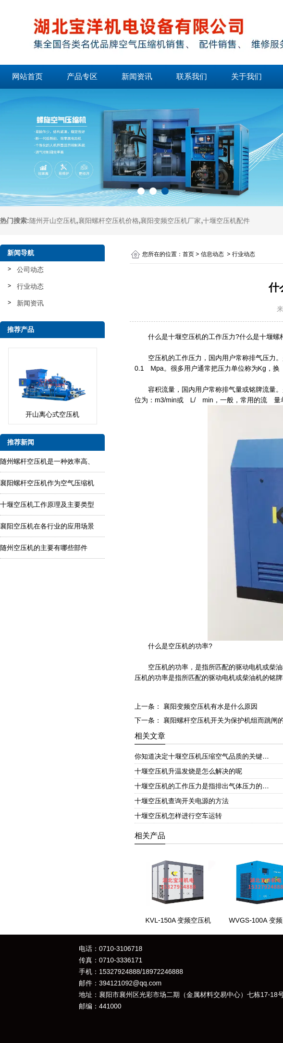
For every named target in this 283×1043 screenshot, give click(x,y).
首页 (188, 254)
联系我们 (191, 76)
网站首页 (27, 76)
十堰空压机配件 (226, 220)
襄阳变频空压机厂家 (170, 220)
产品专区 (82, 76)
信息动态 (212, 254)
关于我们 (246, 76)
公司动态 (30, 269)
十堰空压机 (185, 336)
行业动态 (30, 286)
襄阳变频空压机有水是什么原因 (209, 706)
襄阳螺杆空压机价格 (108, 220)
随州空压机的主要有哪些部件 (43, 547)
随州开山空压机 (52, 220)
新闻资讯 (137, 76)
